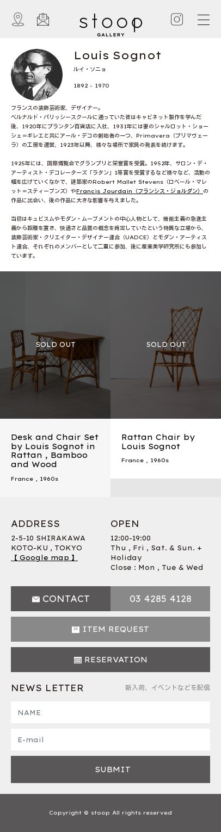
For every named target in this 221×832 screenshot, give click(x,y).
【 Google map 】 (44, 558)
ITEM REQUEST (115, 629)
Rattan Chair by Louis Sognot (158, 441)
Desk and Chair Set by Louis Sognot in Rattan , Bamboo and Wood (55, 450)
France (22, 478)
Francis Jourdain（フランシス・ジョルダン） (139, 191)
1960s (49, 478)
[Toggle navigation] (203, 20)
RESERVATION (116, 660)
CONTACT (66, 598)
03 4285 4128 (161, 598)
